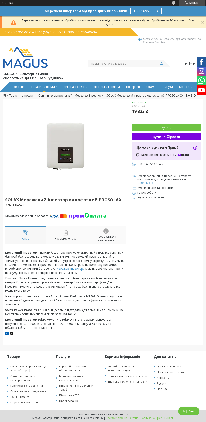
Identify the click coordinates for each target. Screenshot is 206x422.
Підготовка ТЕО (69, 395)
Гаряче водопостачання (26, 385)
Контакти (185, 86)
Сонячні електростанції (55, 95)
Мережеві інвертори (88, 95)
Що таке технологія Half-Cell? (127, 382)
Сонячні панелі (20, 397)
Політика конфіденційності (157, 418)
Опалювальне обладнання (28, 391)
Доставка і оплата (169, 366)
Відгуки (168, 86)
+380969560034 (146, 11)
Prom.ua (124, 414)
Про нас (162, 389)
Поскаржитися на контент (122, 418)
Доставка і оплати (107, 86)
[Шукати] (161, 63)
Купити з (166, 137)
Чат (188, 411)
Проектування (69, 401)
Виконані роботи (75, 86)
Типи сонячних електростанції (128, 376)
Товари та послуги (44, 86)
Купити (166, 128)
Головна (18, 86)
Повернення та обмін (141, 86)
